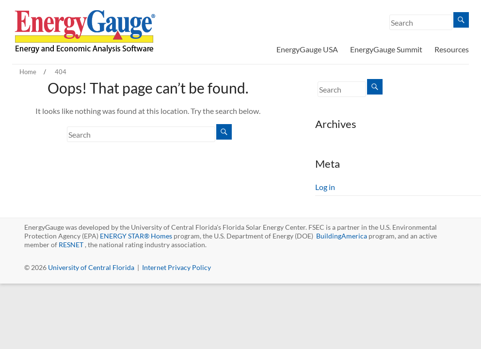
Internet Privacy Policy (176, 267)
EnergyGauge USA (307, 49)
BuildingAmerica (341, 236)
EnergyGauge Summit (386, 49)
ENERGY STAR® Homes (136, 236)
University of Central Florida (91, 267)
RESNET (71, 244)
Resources (451, 49)
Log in (325, 186)
